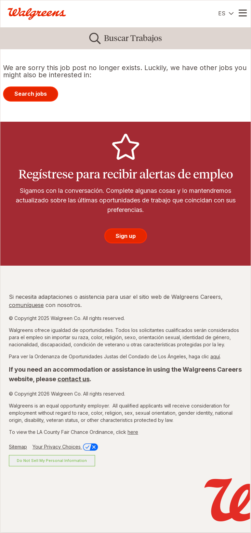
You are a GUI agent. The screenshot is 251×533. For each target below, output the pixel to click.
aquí (215, 356)
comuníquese (26, 305)
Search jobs (30, 93)
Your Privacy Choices (65, 447)
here (133, 432)
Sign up (126, 235)
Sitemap (18, 447)
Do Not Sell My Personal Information (52, 460)
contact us (73, 379)
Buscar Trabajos (133, 38)
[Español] (226, 13)
